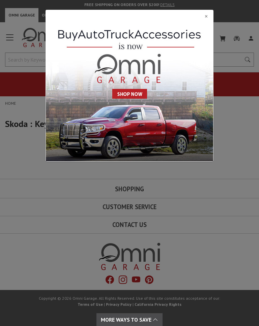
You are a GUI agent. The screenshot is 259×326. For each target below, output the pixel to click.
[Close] (129, 16)
